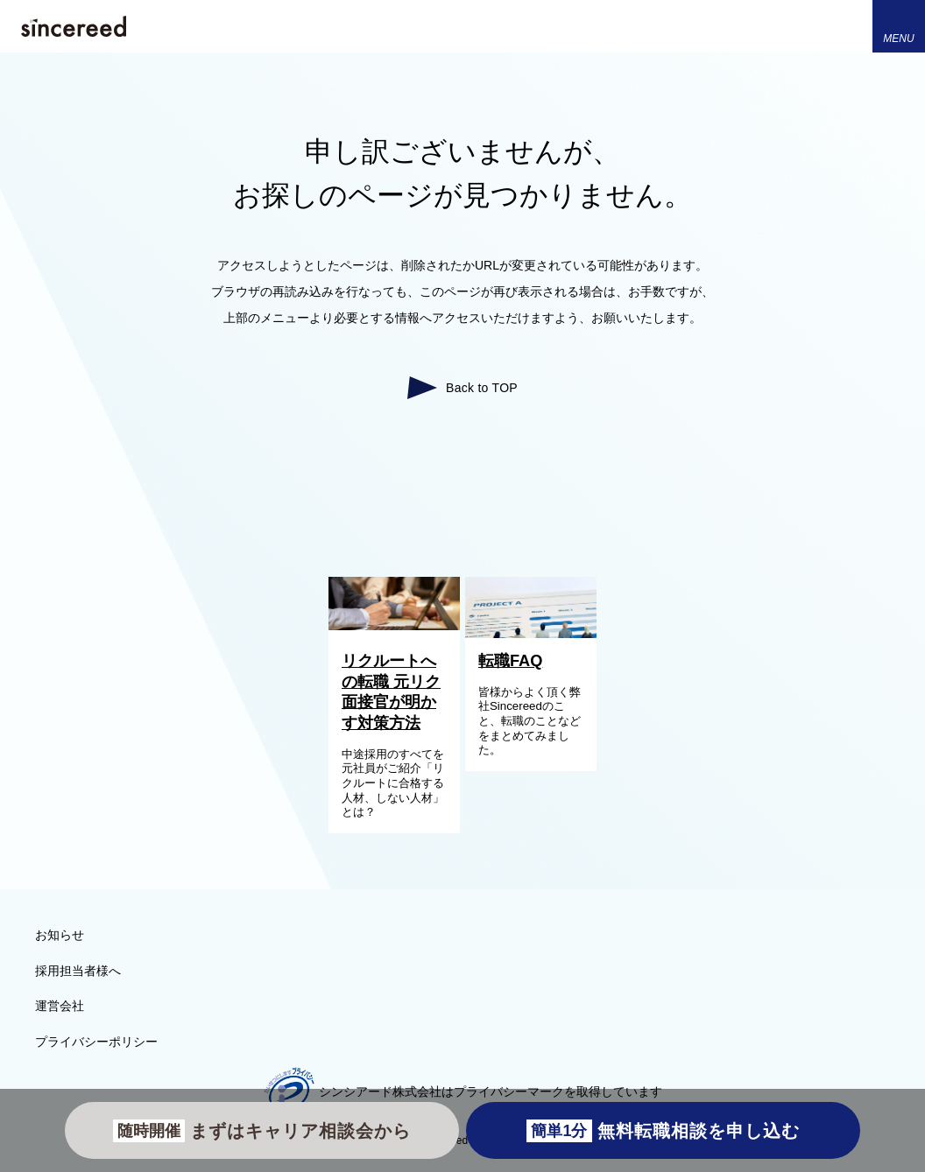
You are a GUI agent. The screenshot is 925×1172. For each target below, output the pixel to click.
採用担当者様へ (78, 971)
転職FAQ (510, 661)
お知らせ (59, 935)
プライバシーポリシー (96, 1042)
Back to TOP (482, 388)
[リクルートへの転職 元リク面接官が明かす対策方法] (394, 626)
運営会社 (59, 1006)
